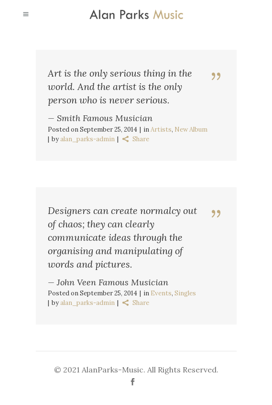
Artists (161, 129)
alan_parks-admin (87, 139)
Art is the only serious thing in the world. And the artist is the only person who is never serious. (120, 86)
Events (161, 293)
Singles (185, 293)
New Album (190, 129)
